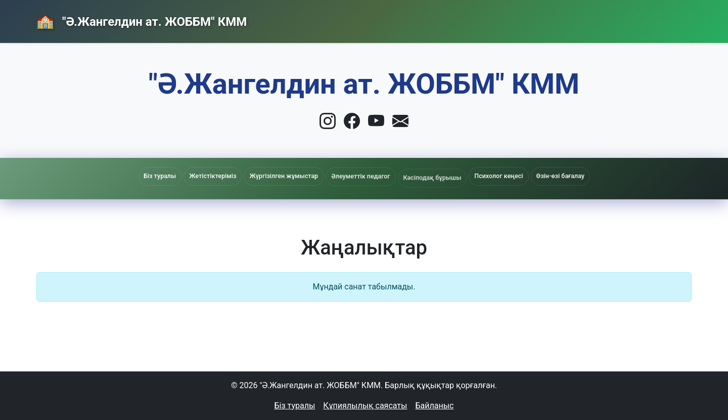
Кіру (669, 19)
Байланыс (610, 18)
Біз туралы (295, 405)
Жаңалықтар (536, 19)
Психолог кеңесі (498, 176)
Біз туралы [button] (160, 176)
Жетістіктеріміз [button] (212, 176)
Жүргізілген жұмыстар (283, 177)
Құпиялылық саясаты (365, 405)
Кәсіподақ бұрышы (432, 181)
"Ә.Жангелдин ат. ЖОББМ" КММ (153, 22)
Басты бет (461, 19)
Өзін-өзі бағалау (560, 176)
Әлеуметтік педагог (360, 178)
